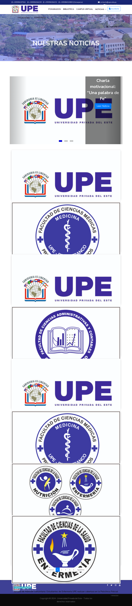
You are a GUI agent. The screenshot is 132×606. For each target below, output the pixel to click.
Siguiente (80, 569)
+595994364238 (34, 2)
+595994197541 (18, 2)
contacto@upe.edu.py (107, 2)
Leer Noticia (103, 106)
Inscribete (114, 9)
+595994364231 (50, 2)
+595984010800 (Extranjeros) (71, 2)
